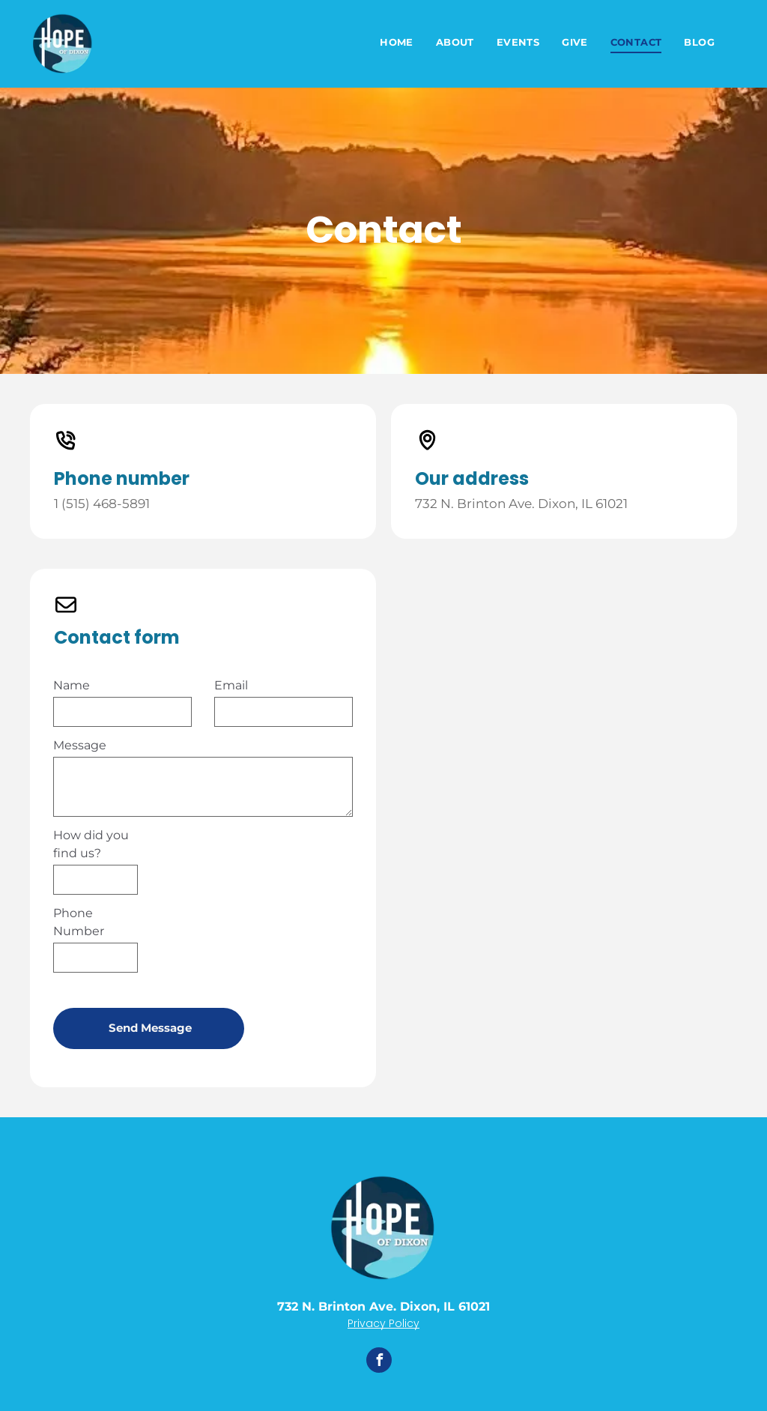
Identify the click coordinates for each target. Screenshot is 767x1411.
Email (231, 685)
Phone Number (78, 922)
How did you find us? (91, 844)
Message (79, 745)
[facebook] (379, 1362)
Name (71, 685)
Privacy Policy (383, 1323)
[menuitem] (397, 43)
